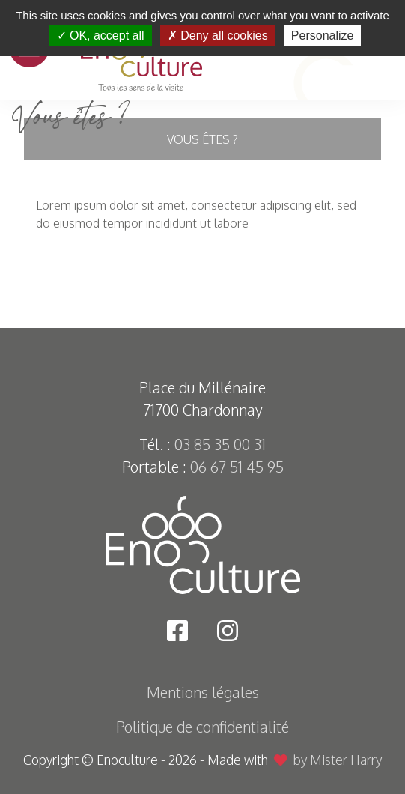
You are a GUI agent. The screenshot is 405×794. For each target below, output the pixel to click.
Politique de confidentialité (202, 726)
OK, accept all (100, 35)
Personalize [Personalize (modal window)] (322, 35)
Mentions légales (203, 692)
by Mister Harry (337, 759)
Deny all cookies (218, 35)
